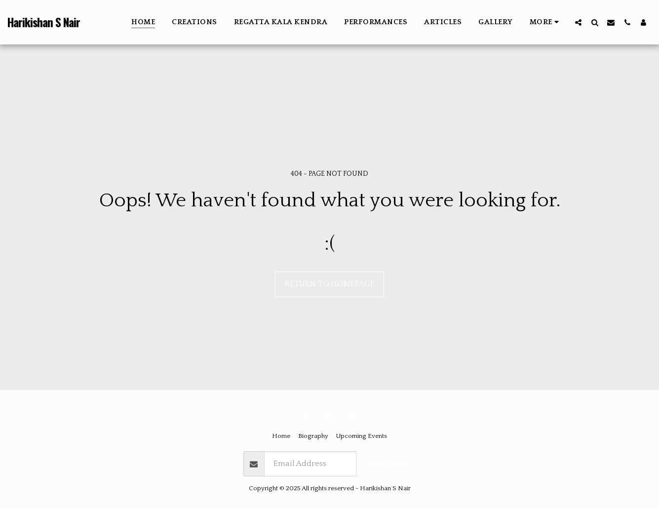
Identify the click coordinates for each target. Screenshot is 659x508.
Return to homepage (330, 283)
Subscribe (385, 463)
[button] (578, 22)
